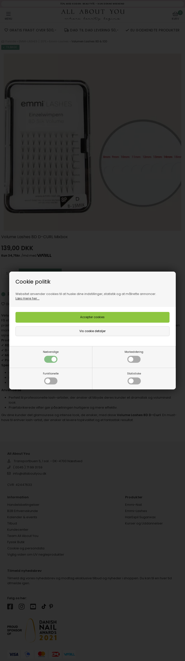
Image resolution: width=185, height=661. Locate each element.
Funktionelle (51, 378)
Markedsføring (134, 356)
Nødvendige (51, 356)
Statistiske (134, 378)
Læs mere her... (27, 298)
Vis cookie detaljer (92, 331)
